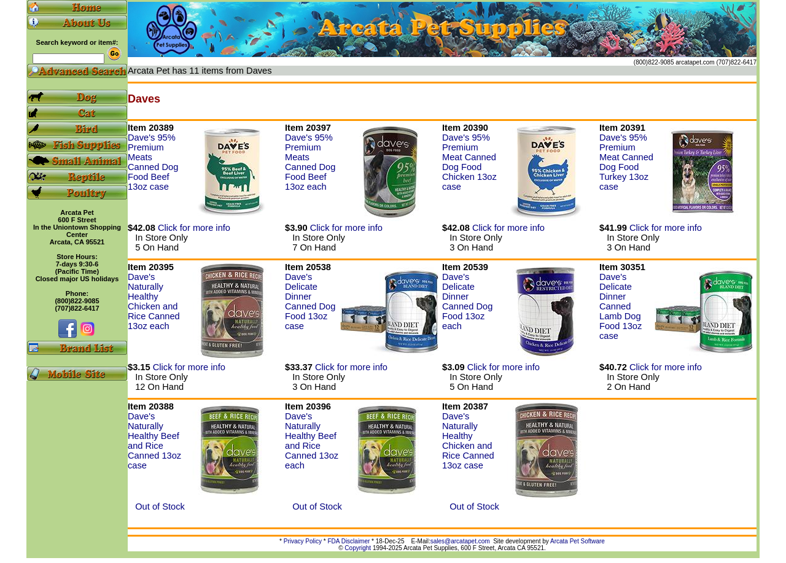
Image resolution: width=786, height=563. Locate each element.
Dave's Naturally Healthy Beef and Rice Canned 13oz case (154, 440)
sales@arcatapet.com (460, 541)
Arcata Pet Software (577, 541)
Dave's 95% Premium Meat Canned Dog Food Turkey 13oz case (626, 162)
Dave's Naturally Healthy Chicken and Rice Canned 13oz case (468, 440)
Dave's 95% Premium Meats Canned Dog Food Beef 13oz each (310, 162)
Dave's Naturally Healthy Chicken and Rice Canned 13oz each (154, 301)
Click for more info (194, 228)
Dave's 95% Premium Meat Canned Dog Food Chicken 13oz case (469, 162)
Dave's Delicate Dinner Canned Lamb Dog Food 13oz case (620, 306)
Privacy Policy (303, 541)
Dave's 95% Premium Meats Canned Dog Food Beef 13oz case (153, 162)
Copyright (357, 548)
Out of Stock (156, 506)
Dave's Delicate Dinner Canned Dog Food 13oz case (310, 301)
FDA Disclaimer (348, 541)
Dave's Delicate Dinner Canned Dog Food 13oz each (467, 301)
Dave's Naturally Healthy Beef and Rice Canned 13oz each (311, 440)
